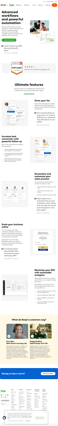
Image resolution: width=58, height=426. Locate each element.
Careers (12, 396)
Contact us (13, 409)
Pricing (34, 5)
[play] (17, 331)
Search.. (5, 403)
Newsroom (13, 399)
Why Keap (18, 5)
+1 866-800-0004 (5, 400)
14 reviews (43, 69)
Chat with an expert (9, 40)
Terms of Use (28, 420)
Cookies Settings (39, 417)
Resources (48, 5)
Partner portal (37, 396)
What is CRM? (29, 393)
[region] (26, 417)
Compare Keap (14, 404)
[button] (4, 418)
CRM (20, 395)
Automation (21, 393)
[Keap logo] (7, 5)
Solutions (26, 5)
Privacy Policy (24, 416)
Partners (40, 5)
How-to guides (29, 408)
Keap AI (28, 401)
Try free (55, 5)
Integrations (21, 401)
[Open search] (44, 1)
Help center (44, 399)
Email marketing (22, 399)
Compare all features (29, 93)
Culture (12, 398)
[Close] (45, 412)
